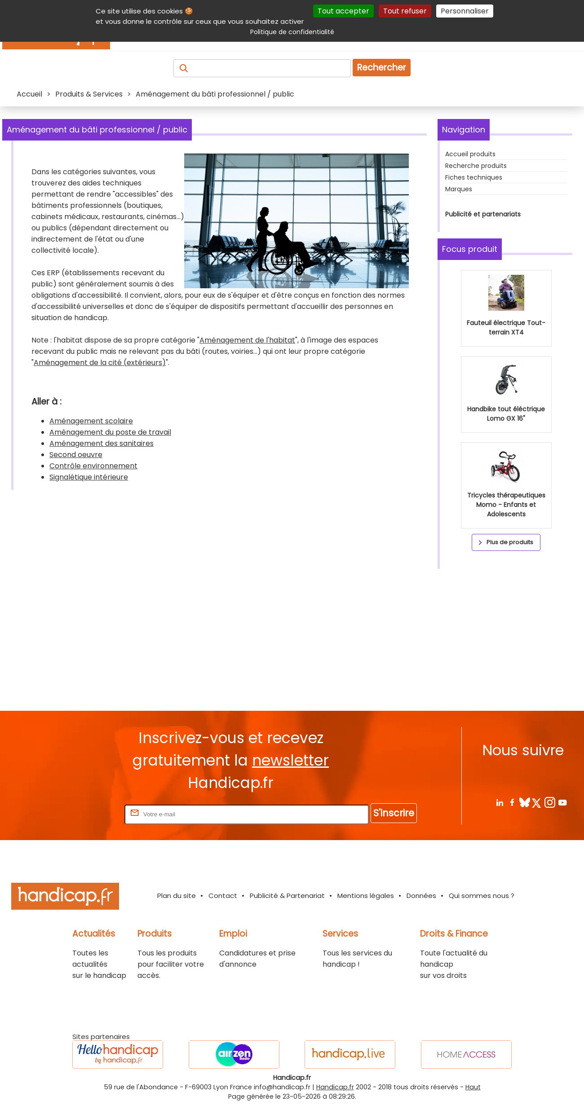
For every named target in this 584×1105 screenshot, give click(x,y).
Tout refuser (405, 11)
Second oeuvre (75, 454)
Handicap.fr (335, 1087)
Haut (473, 1087)
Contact (222, 895)
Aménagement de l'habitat (247, 340)
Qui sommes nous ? (481, 895)
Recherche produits (476, 165)
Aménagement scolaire (91, 421)
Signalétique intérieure (88, 477)
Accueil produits (470, 154)
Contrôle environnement (93, 466)
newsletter (290, 760)
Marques (458, 189)
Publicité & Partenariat (287, 895)
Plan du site (176, 895)
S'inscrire (393, 812)
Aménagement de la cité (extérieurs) (100, 362)
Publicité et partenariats (483, 214)
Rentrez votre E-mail (86, 814)
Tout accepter (343, 11)
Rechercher (381, 68)
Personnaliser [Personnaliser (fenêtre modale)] (465, 11)
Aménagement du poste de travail (110, 432)
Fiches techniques (473, 177)
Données (421, 895)
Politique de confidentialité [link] (292, 31)
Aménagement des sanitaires (101, 443)
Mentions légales (365, 895)
